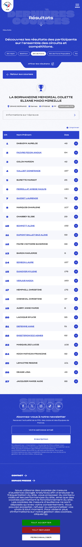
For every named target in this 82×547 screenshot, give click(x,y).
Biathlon (24, 54)
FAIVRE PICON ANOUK (29, 153)
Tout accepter (41, 523)
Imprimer (73, 128)
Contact (17, 476)
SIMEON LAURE (25, 262)
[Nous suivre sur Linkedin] (59, 406)
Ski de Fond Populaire (59, 54)
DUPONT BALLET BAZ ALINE (32, 235)
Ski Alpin (11, 54)
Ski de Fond (38, 54)
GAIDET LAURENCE (27, 198)
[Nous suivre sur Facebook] (23, 406)
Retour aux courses (19, 74)
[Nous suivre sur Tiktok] (50, 406)
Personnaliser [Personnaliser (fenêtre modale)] (41, 537)
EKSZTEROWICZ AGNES (29, 336)
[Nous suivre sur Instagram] (41, 406)
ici (41, 454)
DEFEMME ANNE (25, 326)
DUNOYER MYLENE (26, 272)
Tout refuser (41, 530)
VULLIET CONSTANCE (28, 171)
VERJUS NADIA (24, 281)
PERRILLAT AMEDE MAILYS (31, 189)
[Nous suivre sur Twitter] (32, 406)
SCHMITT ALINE (25, 226)
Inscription (41, 439)
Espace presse (21, 481)
